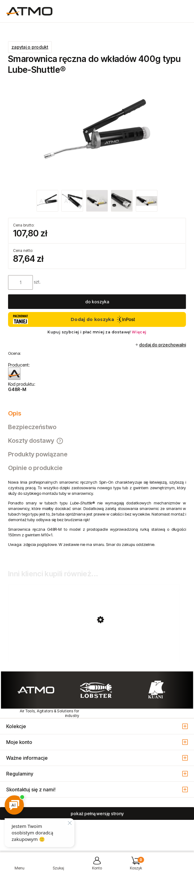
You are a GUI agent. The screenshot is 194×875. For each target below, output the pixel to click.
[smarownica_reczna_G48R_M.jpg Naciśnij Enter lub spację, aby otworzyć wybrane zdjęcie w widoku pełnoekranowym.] (97, 133)
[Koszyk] (136, 866)
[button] (19, 866)
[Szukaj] (58, 866)
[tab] (97, 413)
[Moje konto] (96, 866)
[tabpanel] (97, 518)
